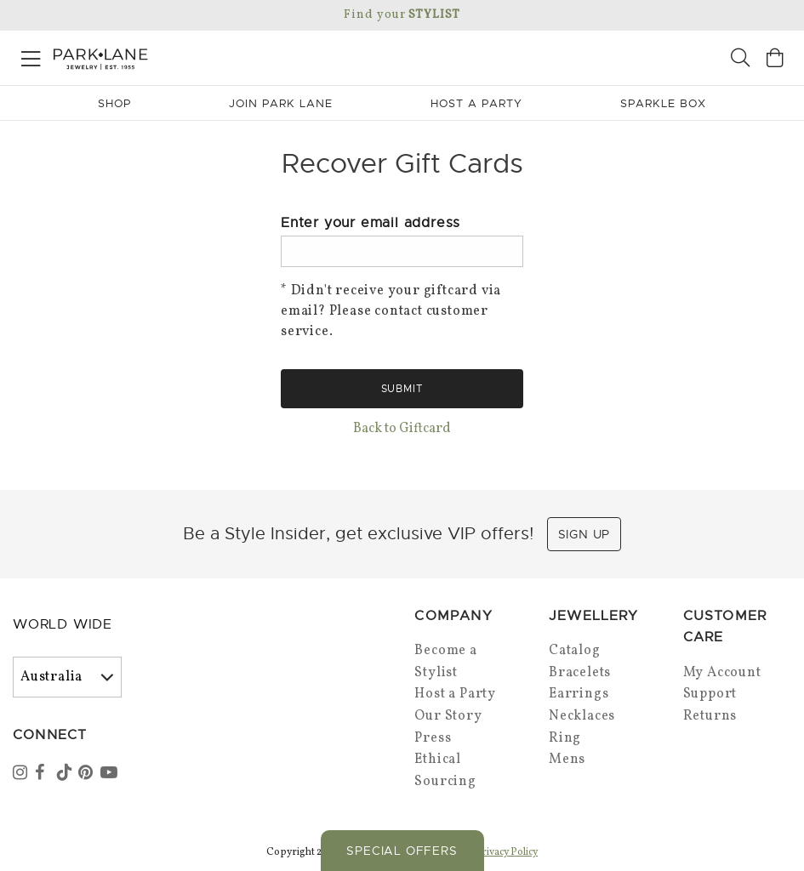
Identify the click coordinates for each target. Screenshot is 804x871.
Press (432, 738)
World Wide (62, 624)
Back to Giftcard (402, 428)
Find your (402, 15)
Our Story (448, 716)
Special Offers (401, 850)
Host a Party (455, 694)
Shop (114, 103)
